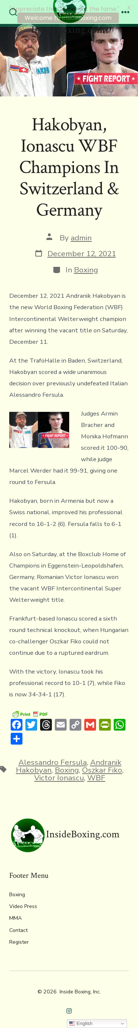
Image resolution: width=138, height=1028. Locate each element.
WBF (96, 776)
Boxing (86, 268)
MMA (15, 916)
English (80, 1024)
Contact (18, 928)
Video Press (23, 904)
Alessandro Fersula (52, 761)
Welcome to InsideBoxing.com (68, 18)
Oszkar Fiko (102, 768)
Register (19, 940)
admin (81, 236)
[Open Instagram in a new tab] (69, 1009)
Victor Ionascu (59, 776)
